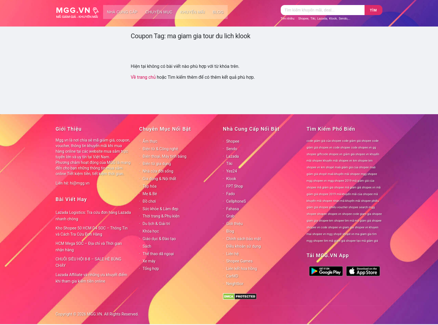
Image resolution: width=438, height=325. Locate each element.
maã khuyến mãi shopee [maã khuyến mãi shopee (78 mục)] (344, 174)
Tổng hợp (151, 268)
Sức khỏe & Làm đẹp (160, 209)
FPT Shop (234, 186)
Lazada (322, 18)
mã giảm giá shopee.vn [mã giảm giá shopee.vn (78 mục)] (360, 187)
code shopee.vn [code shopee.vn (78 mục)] (361, 147)
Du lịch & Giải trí (156, 223)
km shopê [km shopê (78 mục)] (327, 167)
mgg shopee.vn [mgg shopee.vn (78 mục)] (317, 181)
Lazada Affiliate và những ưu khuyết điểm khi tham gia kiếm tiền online (91, 278)
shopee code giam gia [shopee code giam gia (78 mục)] (356, 214)
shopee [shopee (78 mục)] (322, 214)
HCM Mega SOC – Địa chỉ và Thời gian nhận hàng (89, 246)
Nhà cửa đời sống (158, 171)
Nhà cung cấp (122, 12)
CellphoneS (236, 201)
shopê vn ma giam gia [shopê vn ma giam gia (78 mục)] (357, 234)
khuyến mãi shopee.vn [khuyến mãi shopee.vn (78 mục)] (337, 160)
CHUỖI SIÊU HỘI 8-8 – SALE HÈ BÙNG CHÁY (89, 262)
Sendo (343, 18)
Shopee (303, 18)
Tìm (373, 10)
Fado (230, 194)
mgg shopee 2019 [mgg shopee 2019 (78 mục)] (339, 181)
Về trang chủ (143, 77)
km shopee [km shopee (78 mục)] (360, 160)
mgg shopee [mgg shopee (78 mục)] (369, 174)
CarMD (232, 276)
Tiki (312, 18)
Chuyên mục (158, 12)
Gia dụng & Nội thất (159, 178)
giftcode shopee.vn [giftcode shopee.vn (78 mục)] (329, 154)
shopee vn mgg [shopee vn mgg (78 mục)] (322, 234)
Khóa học (151, 231)
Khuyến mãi (192, 12)
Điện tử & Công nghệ (160, 149)
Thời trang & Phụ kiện (161, 216)
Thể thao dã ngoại (158, 254)
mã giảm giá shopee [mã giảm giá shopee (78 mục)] (330, 187)
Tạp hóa (150, 186)
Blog (218, 12)
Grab (230, 216)
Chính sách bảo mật (243, 238)
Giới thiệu (234, 223)
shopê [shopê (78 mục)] (338, 234)
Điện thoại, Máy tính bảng (165, 156)
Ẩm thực (150, 141)
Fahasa (232, 209)
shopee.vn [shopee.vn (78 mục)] (334, 214)
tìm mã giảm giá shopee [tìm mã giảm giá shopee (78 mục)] (340, 241)
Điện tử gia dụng (157, 163)
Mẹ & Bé (150, 194)
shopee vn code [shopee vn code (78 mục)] (317, 227)
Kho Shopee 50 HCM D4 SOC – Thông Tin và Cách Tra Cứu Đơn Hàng (92, 231)
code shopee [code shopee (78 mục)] (341, 147)
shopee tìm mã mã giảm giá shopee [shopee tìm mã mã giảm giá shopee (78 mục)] (358, 221)
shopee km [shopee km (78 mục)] (326, 221)
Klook (333, 18)
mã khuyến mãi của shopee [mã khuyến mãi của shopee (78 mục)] (355, 194)
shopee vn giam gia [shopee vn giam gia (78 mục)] (341, 227)
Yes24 (231, 171)
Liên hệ (232, 254)
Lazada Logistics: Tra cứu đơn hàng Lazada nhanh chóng (93, 215)
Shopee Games (239, 261)
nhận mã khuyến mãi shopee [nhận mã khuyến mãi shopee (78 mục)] (352, 201)
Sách (147, 246)
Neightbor (235, 283)
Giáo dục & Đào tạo (159, 238)
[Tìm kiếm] (323, 10)
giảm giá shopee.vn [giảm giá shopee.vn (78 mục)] (356, 154)
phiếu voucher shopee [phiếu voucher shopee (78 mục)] (343, 207)
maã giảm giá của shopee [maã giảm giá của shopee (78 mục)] (352, 167)
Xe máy (149, 261)
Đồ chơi (149, 201)
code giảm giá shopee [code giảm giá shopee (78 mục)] (356, 141)
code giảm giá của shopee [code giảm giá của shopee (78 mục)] (324, 141)
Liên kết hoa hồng (241, 268)
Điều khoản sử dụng (243, 246)
